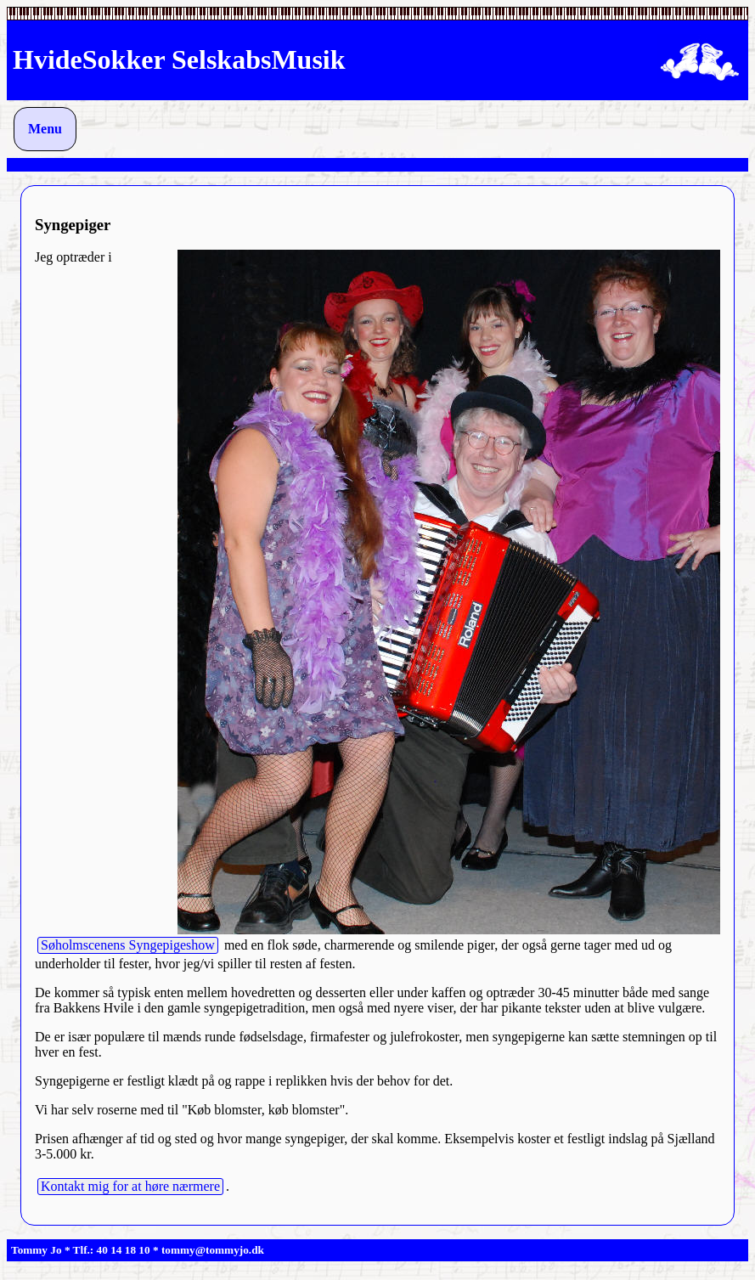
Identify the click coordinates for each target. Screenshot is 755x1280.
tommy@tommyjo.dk (212, 1249)
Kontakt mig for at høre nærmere (130, 1186)
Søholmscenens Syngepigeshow (128, 945)
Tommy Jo (36, 1249)
